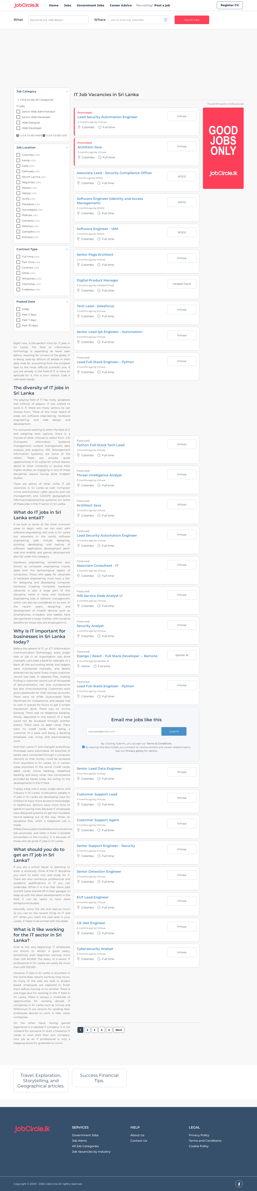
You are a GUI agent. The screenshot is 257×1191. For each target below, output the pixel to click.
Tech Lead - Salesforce (95, 306)
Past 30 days (30, 325)
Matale (29, 193)
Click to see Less (55, 135)
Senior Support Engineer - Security (106, 846)
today (25, 309)
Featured (83, 357)
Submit (174, 731)
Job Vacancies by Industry (91, 1151)
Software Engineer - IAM (97, 229)
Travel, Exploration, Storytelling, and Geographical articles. (40, 1081)
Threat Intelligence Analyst (99, 475)
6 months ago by (87, 902)
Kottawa (30, 237)
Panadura (31, 204)
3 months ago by (87, 152)
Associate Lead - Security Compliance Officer (114, 173)
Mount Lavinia (34, 176)
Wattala (30, 215)
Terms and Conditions (205, 1140)
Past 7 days (29, 320)
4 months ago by (87, 122)
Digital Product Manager (97, 280)
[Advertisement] (128, 58)
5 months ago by (87, 691)
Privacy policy (135, 750)
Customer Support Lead (97, 794)
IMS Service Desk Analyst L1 (100, 596)
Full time (30, 256)
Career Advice (121, 5)
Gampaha (31, 231)
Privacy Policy (199, 1135)
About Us (137, 1135)
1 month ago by (86, 177)
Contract (30, 267)
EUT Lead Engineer (93, 897)
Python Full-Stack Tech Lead (100, 445)
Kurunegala (32, 209)
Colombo (31, 155)
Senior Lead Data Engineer (99, 769)
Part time (31, 262)
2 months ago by (87, 208)
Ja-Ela (28, 198)
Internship (31, 284)
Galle (28, 165)
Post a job (153, 5)
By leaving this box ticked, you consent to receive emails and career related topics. (136, 747)
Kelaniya (30, 226)
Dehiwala (31, 171)
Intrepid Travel (105, 285)
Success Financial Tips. (99, 1078)
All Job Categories (85, 1146)
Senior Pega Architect (95, 255)
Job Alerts (79, 1140)
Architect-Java (89, 147)
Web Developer (32, 128)
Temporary (32, 278)
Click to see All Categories (34, 100)
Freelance (31, 289)
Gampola (31, 220)
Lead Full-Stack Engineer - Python (105, 362)
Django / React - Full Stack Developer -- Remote (117, 656)
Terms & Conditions (159, 743)
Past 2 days (29, 314)
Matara (29, 187)
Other (28, 273)
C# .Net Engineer (91, 923)
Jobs (67, 5)
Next (119, 1030)
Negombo (31, 182)
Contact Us (138, 1140)
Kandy (29, 160)
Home (53, 5)
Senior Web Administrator (38, 111)
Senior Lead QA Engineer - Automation (109, 332)
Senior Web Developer (36, 117)
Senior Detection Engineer (99, 872)
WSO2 (99, 177)
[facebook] (239, 1184)
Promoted (84, 112)
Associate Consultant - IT (98, 566)
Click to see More (29, 135)
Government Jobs (90, 5)
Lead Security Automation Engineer (107, 117)
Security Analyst (90, 626)
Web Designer (31, 122)
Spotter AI (103, 661)
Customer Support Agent (98, 820)
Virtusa (102, 122)
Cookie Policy (199, 1146)
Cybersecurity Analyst (95, 949)
